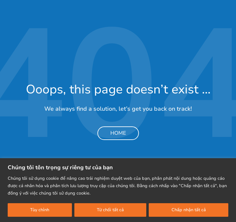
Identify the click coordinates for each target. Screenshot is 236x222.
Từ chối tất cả (110, 210)
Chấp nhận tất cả (188, 210)
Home (118, 133)
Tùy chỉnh (39, 210)
